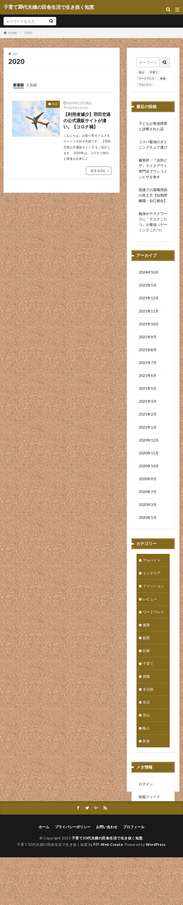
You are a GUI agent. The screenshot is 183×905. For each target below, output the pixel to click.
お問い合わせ (106, 874)
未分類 (148, 690)
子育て (154, 72)
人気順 (31, 85)
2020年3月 (148, 506)
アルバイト (145, 84)
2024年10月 (149, 273)
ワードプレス (146, 78)
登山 (141, 72)
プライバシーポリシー (73, 874)
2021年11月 (149, 312)
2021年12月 (149, 299)
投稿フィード (149, 798)
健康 (146, 626)
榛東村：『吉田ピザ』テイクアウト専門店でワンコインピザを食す (153, 168)
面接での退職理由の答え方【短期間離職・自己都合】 (153, 195)
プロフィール (133, 874)
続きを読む (98, 170)
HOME (12, 32)
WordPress (156, 892)
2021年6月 (148, 377)
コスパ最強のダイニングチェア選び (153, 144)
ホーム (44, 874)
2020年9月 (148, 480)
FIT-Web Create (108, 892)
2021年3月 (148, 402)
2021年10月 (149, 325)
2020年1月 (148, 519)
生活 (54, 103)
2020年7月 (148, 493)
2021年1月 (148, 428)
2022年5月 (148, 286)
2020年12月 (149, 441)
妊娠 (146, 652)
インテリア (152, 574)
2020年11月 (149, 454)
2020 (28, 33)
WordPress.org (151, 824)
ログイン (146, 785)
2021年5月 (148, 390)
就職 (146, 678)
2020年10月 (149, 467)
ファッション (153, 587)
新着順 (18, 85)
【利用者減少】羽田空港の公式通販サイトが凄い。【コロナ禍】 (87, 121)
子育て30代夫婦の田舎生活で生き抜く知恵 (49, 7)
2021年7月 (148, 364)
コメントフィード (153, 811)
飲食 (163, 78)
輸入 (146, 729)
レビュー (150, 600)
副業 (146, 639)
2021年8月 (148, 351)
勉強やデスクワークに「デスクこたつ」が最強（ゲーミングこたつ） (153, 221)
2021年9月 (148, 338)
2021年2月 (148, 415)
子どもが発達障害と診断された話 (153, 126)
